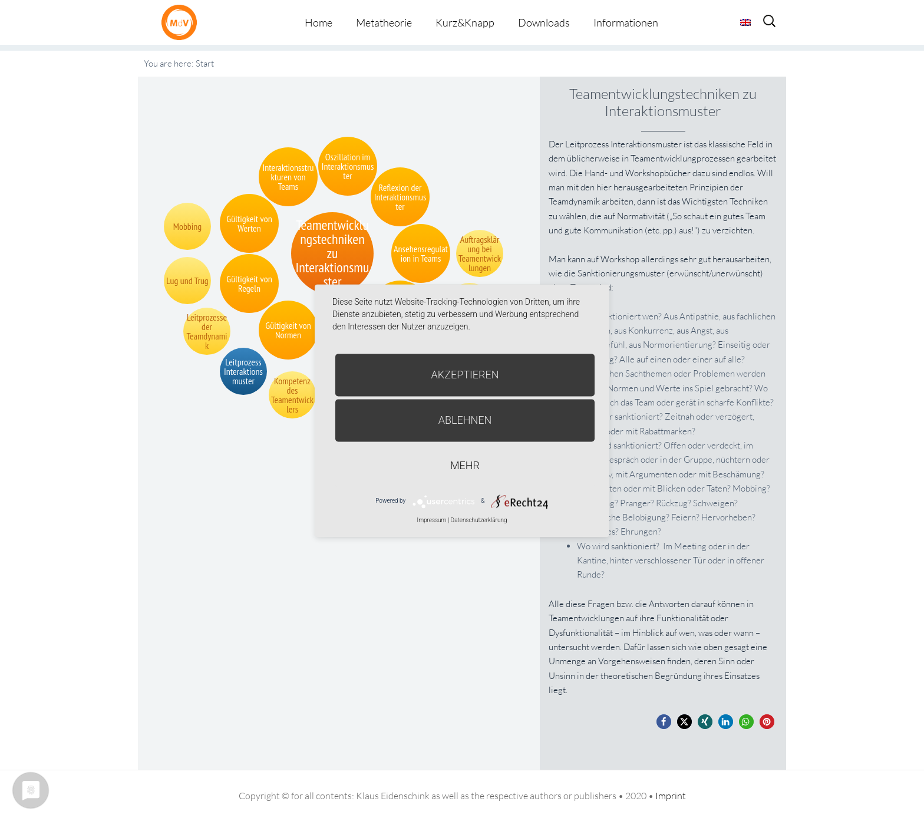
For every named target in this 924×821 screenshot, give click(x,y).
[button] (663, 721)
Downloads (544, 22)
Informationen (625, 22)
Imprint (670, 796)
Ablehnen (465, 420)
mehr (465, 465)
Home (318, 22)
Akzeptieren (465, 374)
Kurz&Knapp (464, 22)
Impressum (431, 520)
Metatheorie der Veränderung (182, 22)
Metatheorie (384, 22)
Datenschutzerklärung (479, 520)
